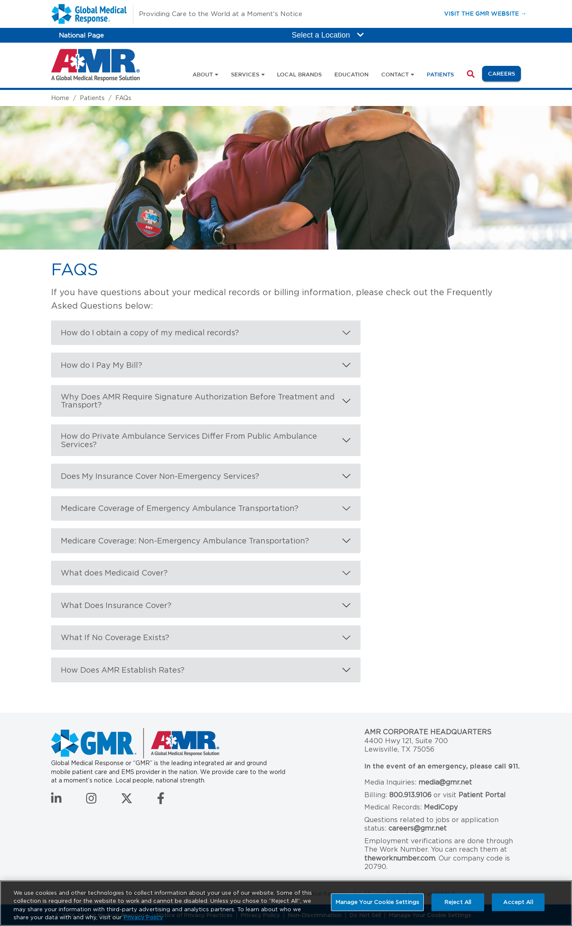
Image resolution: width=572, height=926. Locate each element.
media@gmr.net (445, 782)
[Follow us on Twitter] (127, 800)
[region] (286, 903)
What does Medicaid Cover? (114, 572)
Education (351, 74)
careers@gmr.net (417, 828)
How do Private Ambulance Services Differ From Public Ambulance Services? (189, 440)
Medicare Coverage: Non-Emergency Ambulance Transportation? (185, 540)
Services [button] (245, 74)
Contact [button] (395, 74)
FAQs (123, 97)
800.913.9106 (410, 795)
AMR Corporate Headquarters (427, 732)
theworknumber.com (399, 858)
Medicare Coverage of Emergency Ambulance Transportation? (179, 508)
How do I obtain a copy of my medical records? (150, 332)
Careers (504, 72)
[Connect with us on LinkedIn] (56, 800)
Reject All (458, 902)
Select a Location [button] (328, 35)
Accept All (518, 902)
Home (60, 97)
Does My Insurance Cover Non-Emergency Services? (160, 476)
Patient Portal (482, 795)
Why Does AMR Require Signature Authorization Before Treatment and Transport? (198, 401)
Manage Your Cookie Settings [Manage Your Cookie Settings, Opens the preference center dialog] (378, 902)
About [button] (202, 74)
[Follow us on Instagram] (91, 800)
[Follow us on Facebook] (161, 800)
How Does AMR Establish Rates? (122, 669)
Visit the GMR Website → (485, 13)
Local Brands (299, 74)
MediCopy (441, 807)
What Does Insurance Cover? (116, 605)
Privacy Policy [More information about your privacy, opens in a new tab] (143, 917)
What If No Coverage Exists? (115, 637)
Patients (440, 74)
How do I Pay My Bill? (101, 365)
